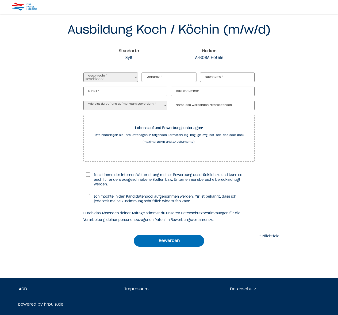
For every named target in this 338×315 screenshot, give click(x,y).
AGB (23, 289)
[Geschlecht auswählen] (110, 77)
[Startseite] (30, 7)
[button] (169, 138)
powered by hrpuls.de (40, 304)
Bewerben (169, 240)
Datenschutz (243, 289)
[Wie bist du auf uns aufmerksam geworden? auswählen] (125, 105)
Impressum (136, 289)
